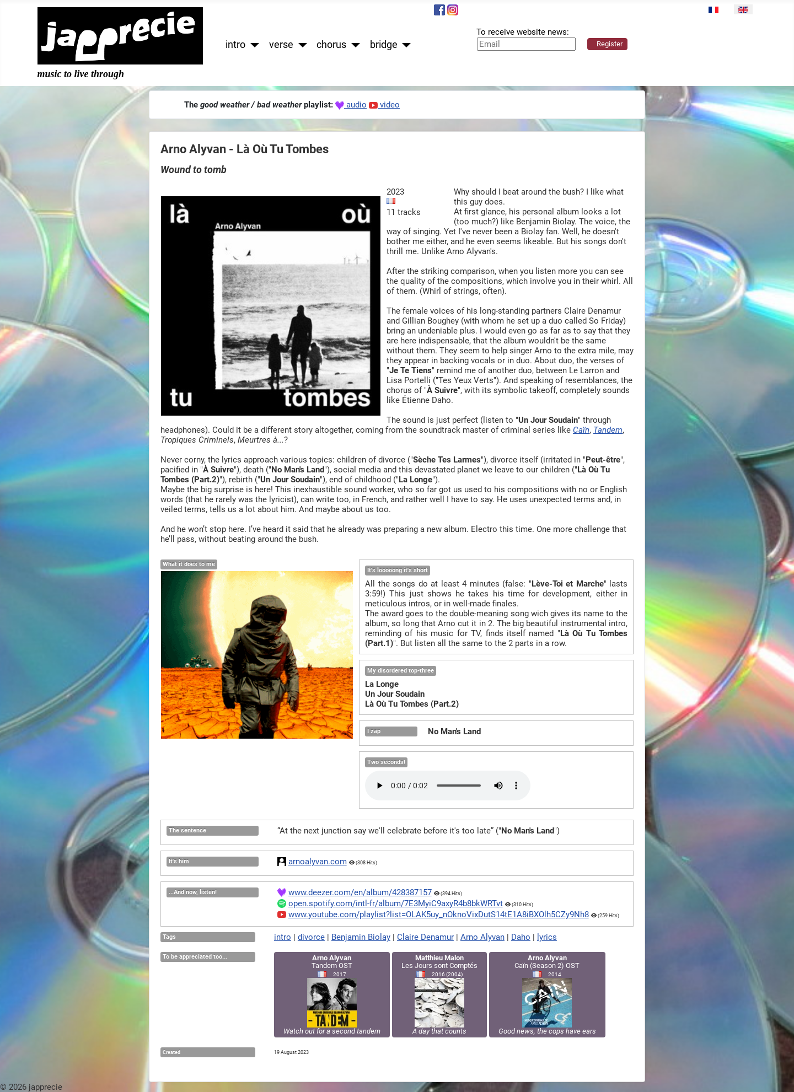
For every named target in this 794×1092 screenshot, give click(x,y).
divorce (311, 937)
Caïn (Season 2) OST (547, 994)
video (384, 105)
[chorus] (353, 45)
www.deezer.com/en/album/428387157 (360, 892)
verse (281, 44)
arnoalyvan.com (317, 862)
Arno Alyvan (482, 937)
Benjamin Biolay (360, 937)
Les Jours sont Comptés (439, 994)
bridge (384, 44)
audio (351, 105)
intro (235, 44)
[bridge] (404, 45)
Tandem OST (331, 994)
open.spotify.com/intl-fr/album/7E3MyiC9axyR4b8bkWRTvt (395, 903)
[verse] (300, 45)
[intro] (252, 45)
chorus (331, 44)
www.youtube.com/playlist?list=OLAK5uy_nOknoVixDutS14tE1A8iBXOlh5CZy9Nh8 (438, 914)
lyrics (547, 937)
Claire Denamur (425, 937)
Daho (520, 937)
